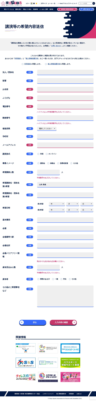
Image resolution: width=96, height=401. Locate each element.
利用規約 (18, 58)
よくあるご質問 (43, 9)
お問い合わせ (56, 46)
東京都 (22, 394)
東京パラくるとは (9, 9)
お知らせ (79, 394)
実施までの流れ (27, 9)
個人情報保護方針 (32, 58)
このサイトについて (48, 394)
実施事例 (35, 9)
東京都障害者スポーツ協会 (32, 394)
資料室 (51, 9)
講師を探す (18, 9)
